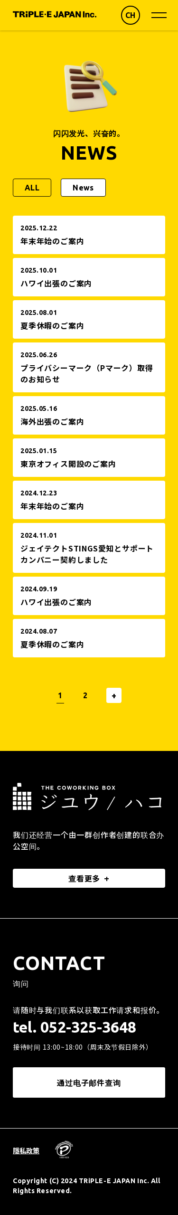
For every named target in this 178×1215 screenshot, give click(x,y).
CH (130, 15)
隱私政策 (26, 1150)
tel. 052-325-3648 (74, 1026)
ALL (32, 187)
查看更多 (84, 878)
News (83, 187)
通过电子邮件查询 (89, 1082)
